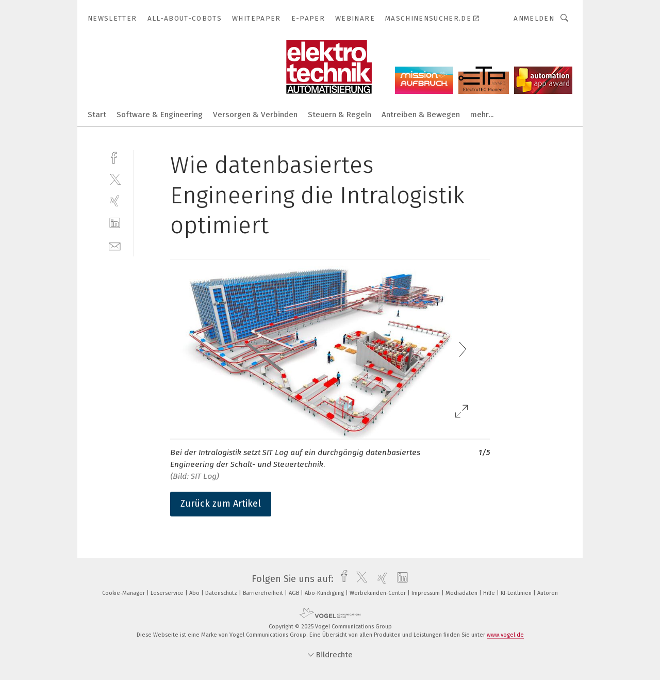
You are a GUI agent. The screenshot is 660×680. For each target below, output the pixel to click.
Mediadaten (462, 593)
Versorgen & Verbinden (255, 114)
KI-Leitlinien (517, 593)
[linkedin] (114, 223)
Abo (195, 593)
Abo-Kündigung (325, 593)
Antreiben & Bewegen (421, 114)
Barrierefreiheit (264, 593)
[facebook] (114, 156)
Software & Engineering (160, 114)
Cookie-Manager (124, 593)
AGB (295, 593)
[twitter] (114, 178)
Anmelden (534, 18)
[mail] (114, 245)
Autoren (547, 593)
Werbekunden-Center (378, 593)
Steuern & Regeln (339, 114)
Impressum (426, 593)
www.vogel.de (505, 635)
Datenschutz (222, 593)
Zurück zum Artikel (220, 503)
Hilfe (490, 593)
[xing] (114, 201)
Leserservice (168, 593)
